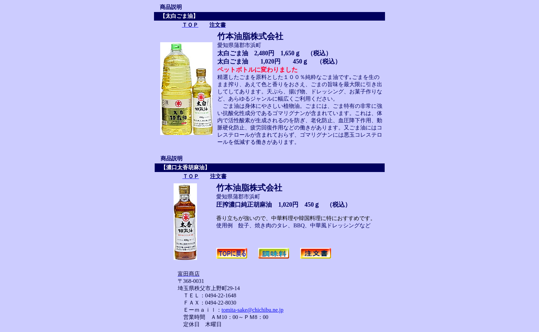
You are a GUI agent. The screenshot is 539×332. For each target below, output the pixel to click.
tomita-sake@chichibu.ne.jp (253, 310)
